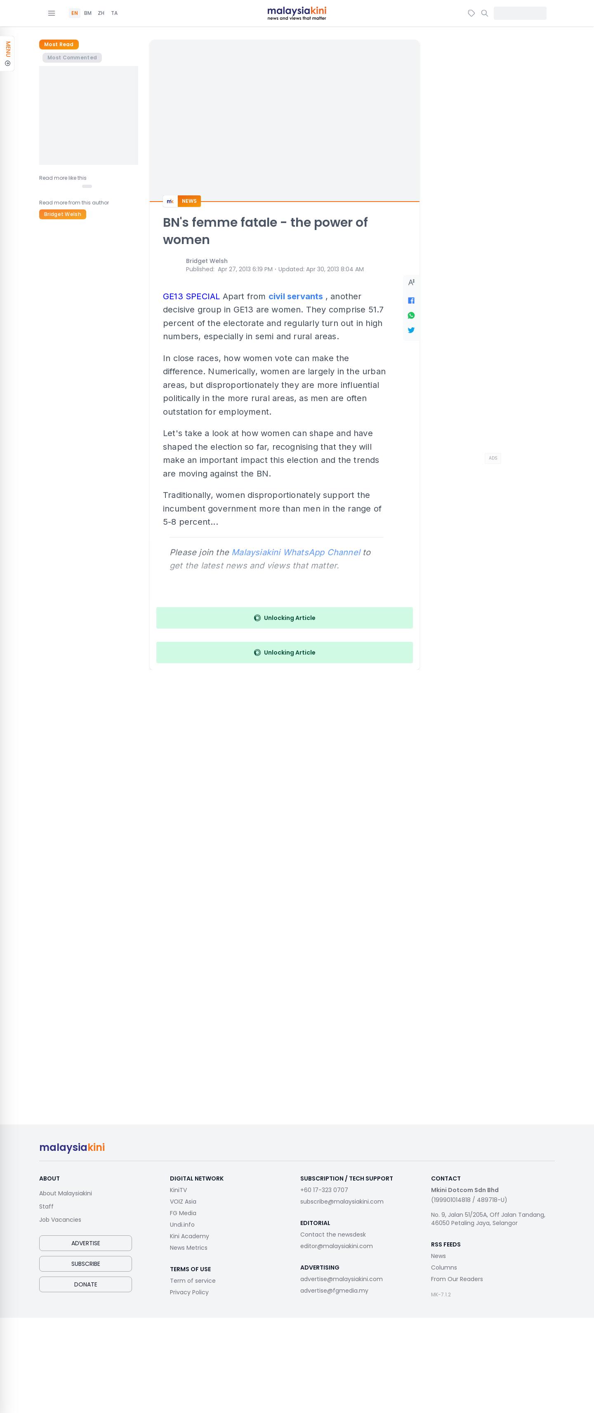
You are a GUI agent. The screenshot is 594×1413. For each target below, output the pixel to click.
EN (74, 13)
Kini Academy (189, 1236)
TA (114, 13)
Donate (85, 1284)
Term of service (193, 1281)
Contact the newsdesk (333, 1234)
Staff (46, 1206)
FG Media (183, 1213)
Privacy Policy (189, 1292)
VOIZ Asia (183, 1201)
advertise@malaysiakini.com (341, 1279)
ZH (101, 13)
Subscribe (85, 1264)
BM (88, 13)
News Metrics (188, 1248)
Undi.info (182, 1225)
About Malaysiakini (65, 1193)
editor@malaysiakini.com (336, 1246)
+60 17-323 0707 (324, 1190)
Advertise (85, 1243)
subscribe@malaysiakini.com (342, 1201)
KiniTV (178, 1190)
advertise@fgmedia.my (334, 1290)
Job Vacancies (60, 1220)
